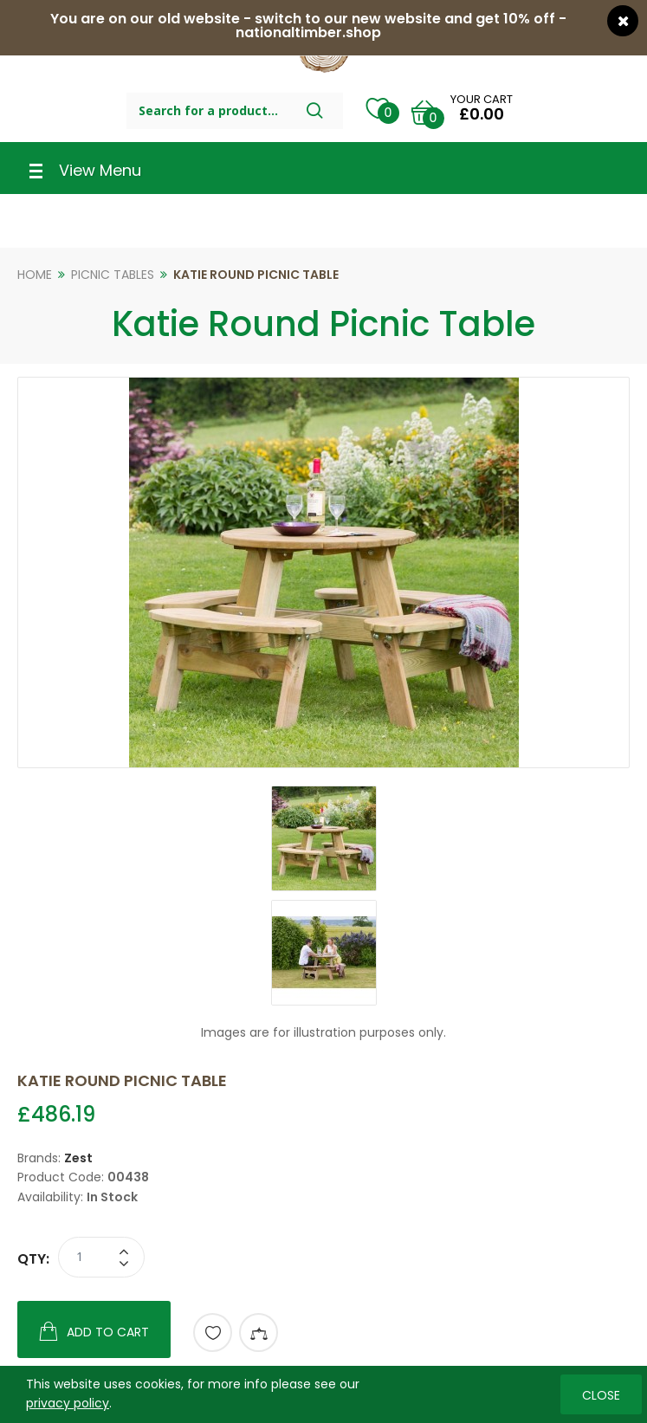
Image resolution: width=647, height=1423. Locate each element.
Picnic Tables (112, 274)
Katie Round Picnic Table (256, 274)
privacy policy (67, 1403)
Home (34, 274)
